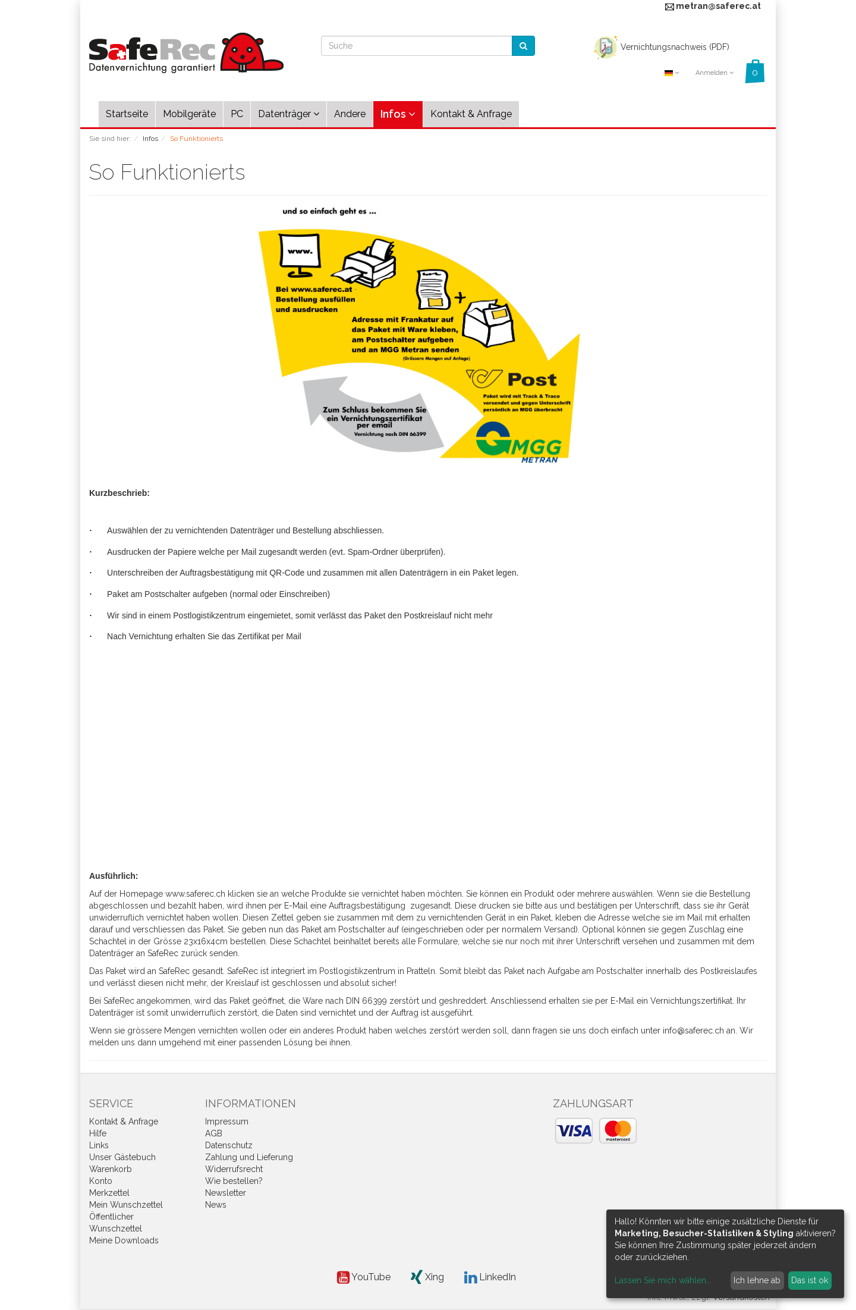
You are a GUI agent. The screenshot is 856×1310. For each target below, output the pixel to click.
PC (237, 114)
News (215, 1205)
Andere (350, 114)
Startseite (127, 114)
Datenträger (288, 114)
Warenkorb (110, 1169)
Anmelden (715, 73)
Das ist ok (809, 1280)
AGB (213, 1133)
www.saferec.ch (195, 894)
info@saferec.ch (693, 1030)
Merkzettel (109, 1193)
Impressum (226, 1121)
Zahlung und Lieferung (249, 1157)
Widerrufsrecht (234, 1169)
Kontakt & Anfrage (471, 114)
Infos (398, 114)
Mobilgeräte (189, 114)
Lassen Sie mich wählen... (663, 1280)
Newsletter (225, 1193)
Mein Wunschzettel (126, 1205)
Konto (100, 1181)
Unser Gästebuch (122, 1157)
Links (99, 1145)
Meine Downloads (124, 1240)
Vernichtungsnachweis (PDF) (660, 47)
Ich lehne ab (757, 1280)
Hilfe (97, 1133)
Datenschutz (229, 1145)
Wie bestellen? (234, 1181)
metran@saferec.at (718, 6)
